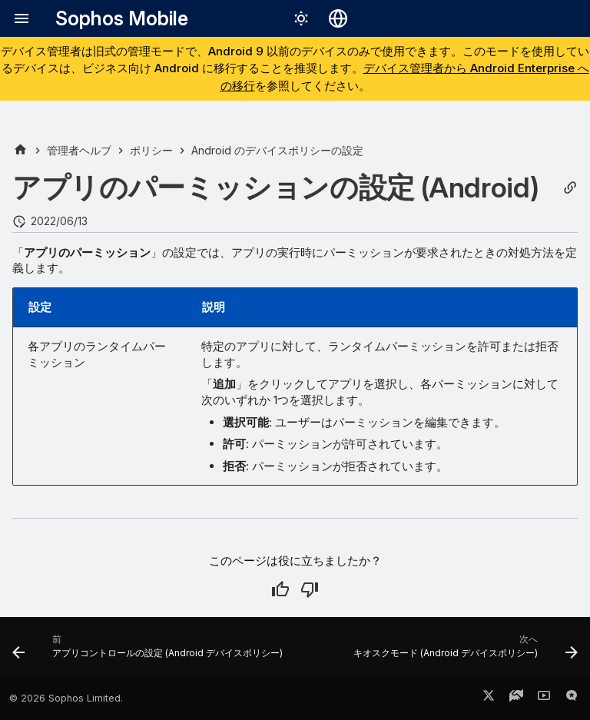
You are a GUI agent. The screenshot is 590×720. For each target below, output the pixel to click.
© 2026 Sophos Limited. (66, 698)
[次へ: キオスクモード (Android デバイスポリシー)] (463, 651)
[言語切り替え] (338, 18)
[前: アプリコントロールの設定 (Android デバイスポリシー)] (149, 651)
